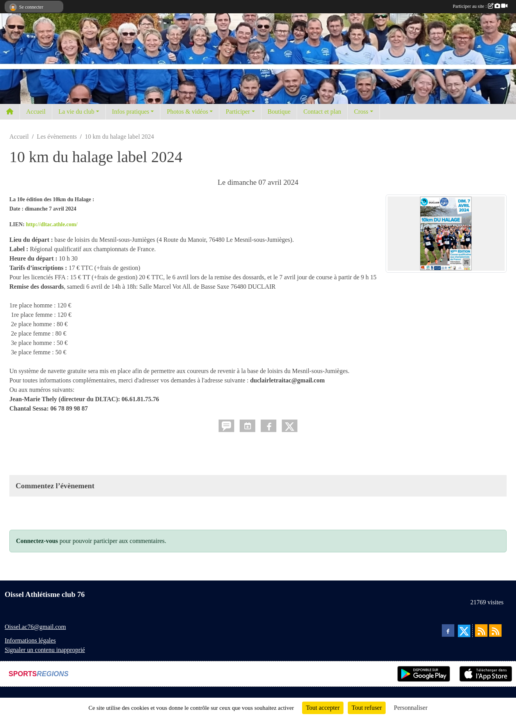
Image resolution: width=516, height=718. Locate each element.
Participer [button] (238, 111)
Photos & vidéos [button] (187, 111)
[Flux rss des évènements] (495, 630)
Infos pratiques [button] (130, 111)
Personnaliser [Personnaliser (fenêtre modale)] (410, 707)
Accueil (36, 111)
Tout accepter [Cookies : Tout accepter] (323, 707)
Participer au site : (480, 6)
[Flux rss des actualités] (481, 630)
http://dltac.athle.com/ (51, 224)
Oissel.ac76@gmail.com (35, 626)
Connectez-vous (37, 541)
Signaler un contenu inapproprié (45, 650)
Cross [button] (361, 111)
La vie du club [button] (76, 111)
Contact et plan (322, 111)
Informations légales (30, 640)
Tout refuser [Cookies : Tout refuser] (367, 707)
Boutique (279, 111)
